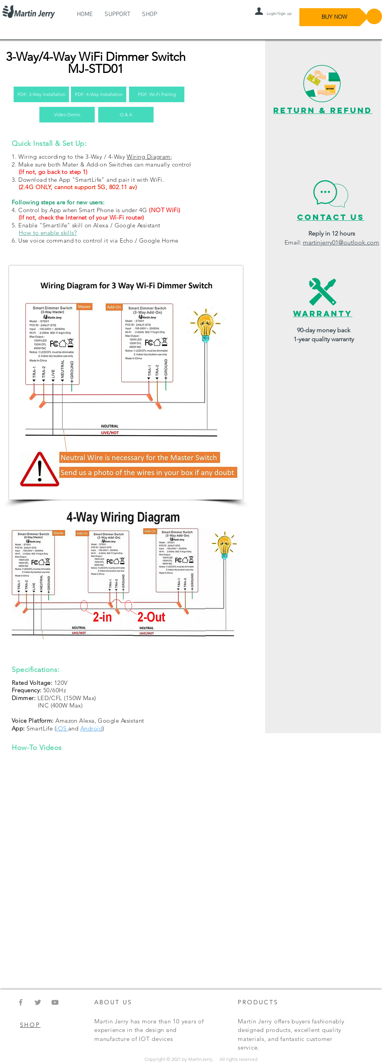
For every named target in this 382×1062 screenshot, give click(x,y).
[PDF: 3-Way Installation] (41, 94)
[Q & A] (126, 114)
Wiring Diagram (148, 156)
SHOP (30, 1024)
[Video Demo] (67, 114)
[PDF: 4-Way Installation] (98, 94)
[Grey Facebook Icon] (20, 1002)
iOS (62, 728)
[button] (363, 16)
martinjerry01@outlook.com (341, 242)
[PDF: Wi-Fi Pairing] (156, 94)
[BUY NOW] (334, 17)
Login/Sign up (279, 13)
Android (91, 728)
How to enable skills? (48, 232)
